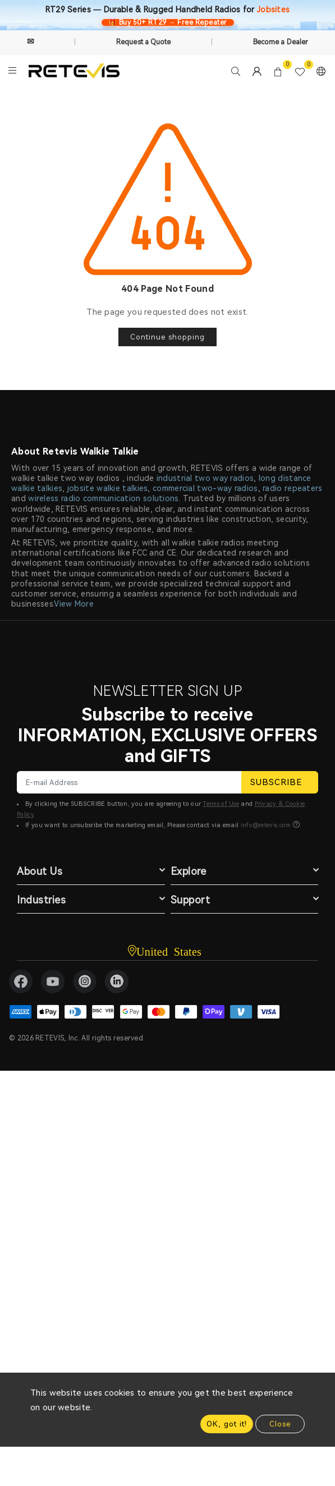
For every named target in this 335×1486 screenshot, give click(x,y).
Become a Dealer (281, 42)
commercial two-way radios (205, 488)
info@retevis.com (266, 825)
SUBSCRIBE (279, 782)
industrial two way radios (205, 478)
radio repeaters (293, 488)
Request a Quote (143, 42)
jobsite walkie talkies (107, 488)
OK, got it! (226, 1424)
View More (74, 603)
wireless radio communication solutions (103, 498)
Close (280, 1424)
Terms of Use (221, 804)
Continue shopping (167, 337)
